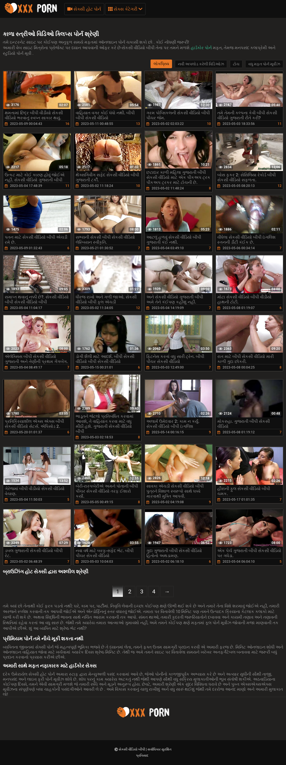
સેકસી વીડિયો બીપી (132, 749)
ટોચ (236, 64)
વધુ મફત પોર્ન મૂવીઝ (264, 64)
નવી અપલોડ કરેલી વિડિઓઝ (201, 64)
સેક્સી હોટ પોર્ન (84, 9)
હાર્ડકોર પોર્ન (202, 47)
